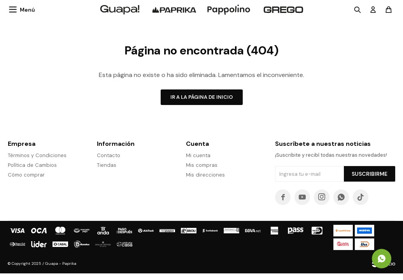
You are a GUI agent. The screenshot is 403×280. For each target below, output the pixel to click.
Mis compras (201, 165)
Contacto (108, 155)
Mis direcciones (205, 175)
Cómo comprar (26, 175)
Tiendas (106, 165)
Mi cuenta (198, 155)
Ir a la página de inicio (201, 97)
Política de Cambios (32, 165)
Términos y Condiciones (37, 155)
